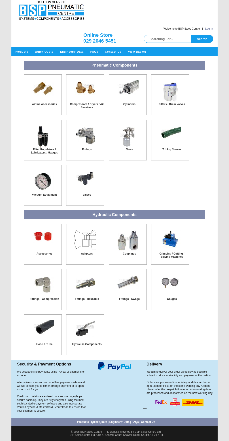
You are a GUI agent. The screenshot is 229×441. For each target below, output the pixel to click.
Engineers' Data (72, 51)
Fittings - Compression (44, 298)
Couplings (129, 253)
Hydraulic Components (87, 344)
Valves (87, 194)
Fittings (87, 149)
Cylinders (129, 104)
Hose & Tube (44, 344)
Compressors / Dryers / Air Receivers (87, 106)
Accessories (44, 253)
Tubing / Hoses (171, 149)
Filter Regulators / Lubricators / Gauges (44, 151)
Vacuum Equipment (44, 194)
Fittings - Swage (129, 298)
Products (21, 51)
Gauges (172, 298)
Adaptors (87, 253)
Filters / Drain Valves (172, 104)
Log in (209, 28)
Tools (129, 149)
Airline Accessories (44, 104)
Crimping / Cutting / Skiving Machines (171, 255)
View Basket (137, 51)
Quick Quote (44, 51)
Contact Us (113, 51)
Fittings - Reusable (87, 298)
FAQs (94, 51)
